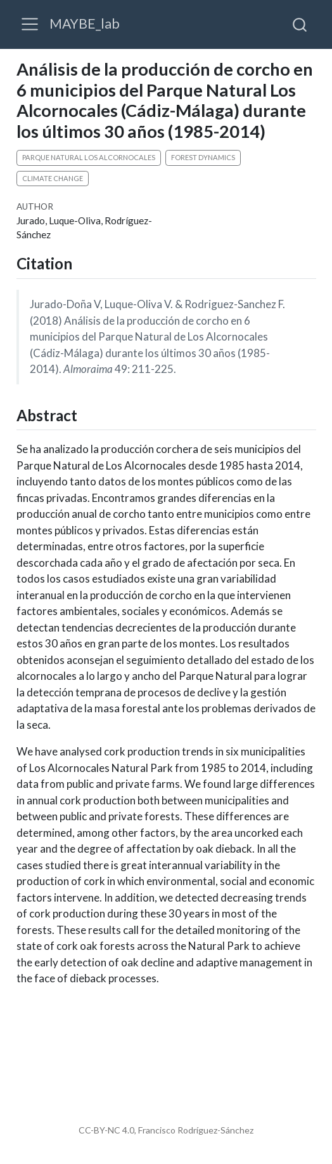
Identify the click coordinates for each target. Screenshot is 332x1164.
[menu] (30, 24)
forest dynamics (203, 157)
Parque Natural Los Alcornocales (88, 157)
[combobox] (300, 24)
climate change (52, 178)
